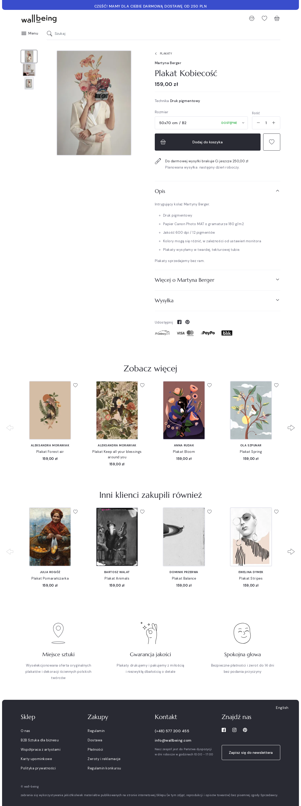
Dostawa (95, 740)
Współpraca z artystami (40, 749)
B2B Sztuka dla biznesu (40, 740)
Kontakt (166, 717)
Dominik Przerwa (184, 572)
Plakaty (162, 54)
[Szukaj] (50, 33)
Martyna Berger (168, 63)
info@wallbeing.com (173, 740)
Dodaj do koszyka (191, 142)
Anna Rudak (184, 445)
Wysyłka (218, 300)
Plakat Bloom (184, 451)
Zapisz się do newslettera (251, 752)
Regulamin (96, 731)
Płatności (95, 749)
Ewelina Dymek (251, 572)
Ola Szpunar (251, 445)
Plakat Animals (116, 578)
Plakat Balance (184, 578)
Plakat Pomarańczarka (50, 578)
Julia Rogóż (50, 572)
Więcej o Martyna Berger (218, 279)
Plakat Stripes (251, 578)
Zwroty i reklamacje (104, 759)
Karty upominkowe (36, 759)
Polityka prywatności (38, 768)
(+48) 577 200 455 (172, 731)
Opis (218, 190)
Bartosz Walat (117, 572)
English (282, 707)
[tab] (218, 191)
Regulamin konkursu (104, 768)
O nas (25, 731)
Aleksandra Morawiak (50, 445)
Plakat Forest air (50, 451)
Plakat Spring (251, 451)
